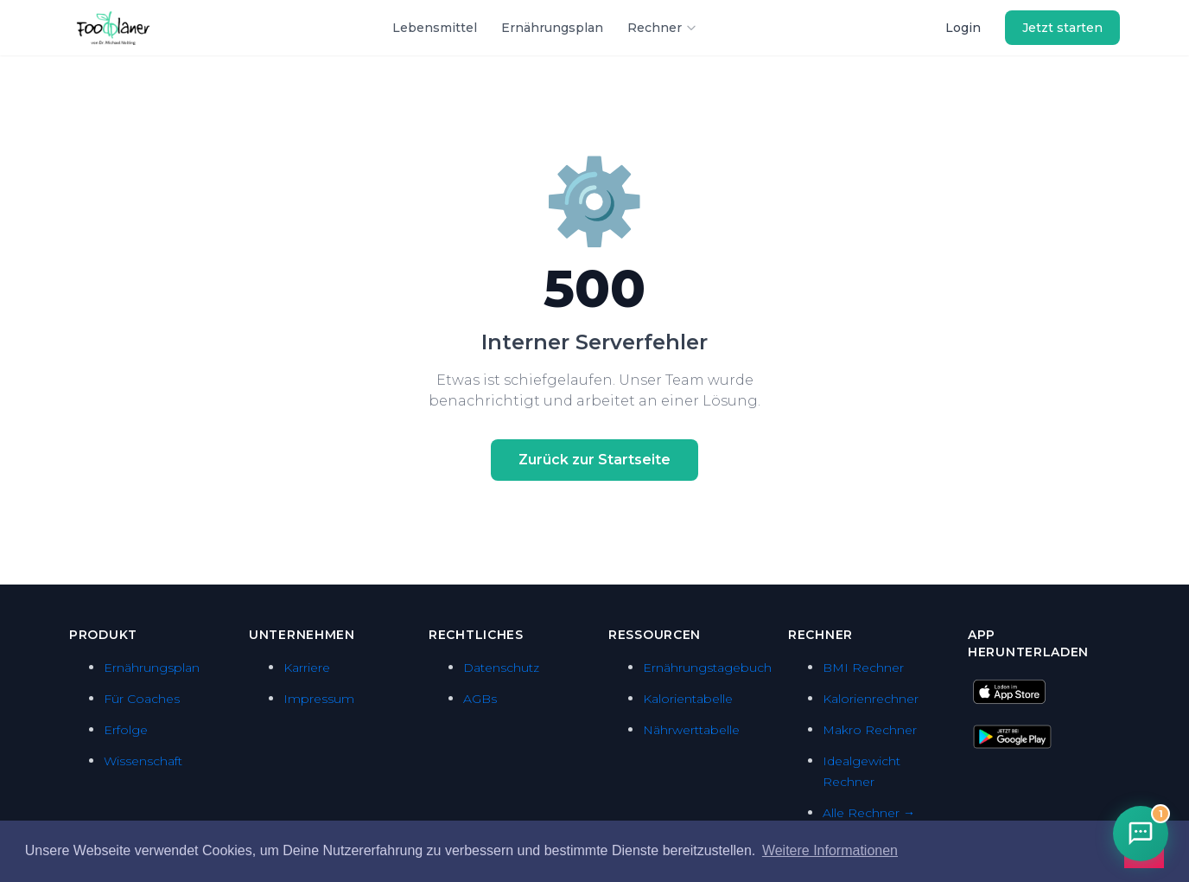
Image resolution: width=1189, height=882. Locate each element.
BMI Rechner (863, 667)
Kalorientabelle (688, 698)
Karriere (306, 667)
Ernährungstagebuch (707, 667)
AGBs (480, 698)
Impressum (318, 698)
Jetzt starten (1062, 27)
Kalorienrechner (871, 698)
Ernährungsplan (552, 27)
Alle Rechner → (869, 813)
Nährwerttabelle (691, 730)
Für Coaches (142, 698)
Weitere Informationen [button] (830, 850)
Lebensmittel (434, 27)
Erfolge (126, 730)
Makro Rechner (870, 730)
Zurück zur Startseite (594, 459)
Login (963, 27)
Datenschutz (501, 667)
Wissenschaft (143, 761)
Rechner (662, 27)
